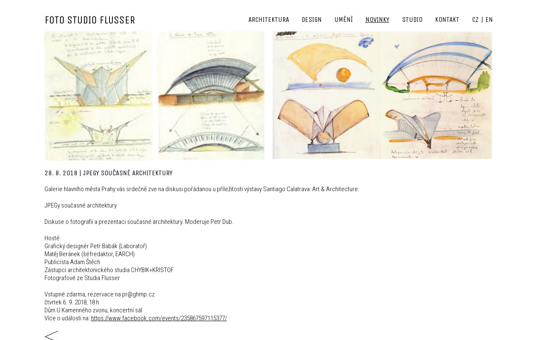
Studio (412, 19)
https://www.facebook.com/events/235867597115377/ (159, 318)
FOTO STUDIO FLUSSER (89, 19)
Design (312, 19)
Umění (343, 19)
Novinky (377, 19)
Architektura (268, 19)
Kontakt (447, 19)
